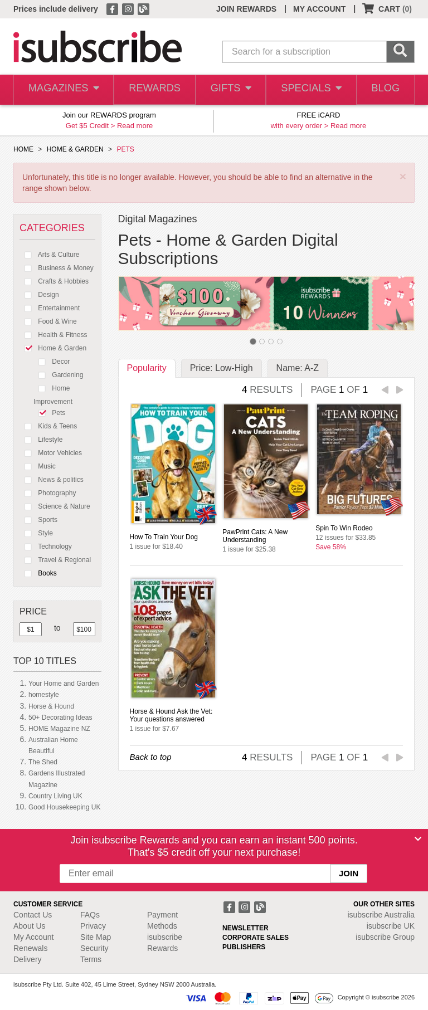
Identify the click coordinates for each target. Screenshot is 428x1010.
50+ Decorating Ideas (60, 717)
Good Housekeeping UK (64, 807)
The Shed (42, 762)
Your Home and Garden (63, 683)
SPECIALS (309, 90)
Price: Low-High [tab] (221, 368)
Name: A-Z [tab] (297, 368)
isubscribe (381, 914)
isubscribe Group (385, 937)
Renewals (30, 948)
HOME (23, 149)
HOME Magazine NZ (59, 729)
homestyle (43, 695)
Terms (90, 959)
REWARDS (151, 90)
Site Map (95, 937)
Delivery (27, 959)
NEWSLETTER (245, 928)
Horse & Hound (51, 706)
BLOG (384, 90)
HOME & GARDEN (75, 149)
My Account (33, 937)
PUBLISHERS (243, 947)
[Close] (418, 839)
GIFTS (229, 90)
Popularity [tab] (147, 368)
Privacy (93, 925)
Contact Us (32, 914)
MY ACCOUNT (319, 8)
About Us (29, 925)
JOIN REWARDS (246, 8)
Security (94, 948)
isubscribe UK (391, 925)
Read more (135, 125)
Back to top (151, 757)
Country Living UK (55, 796)
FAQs (90, 914)
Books (38, 573)
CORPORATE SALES (255, 937)
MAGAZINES (62, 90)
